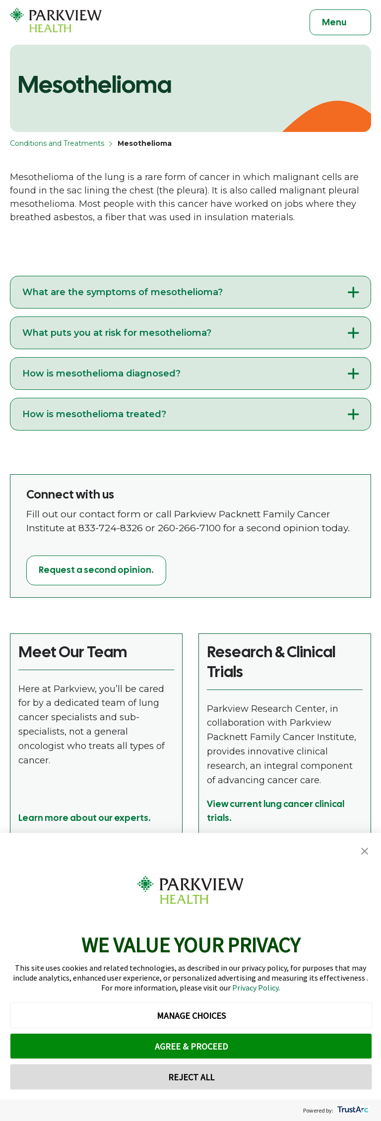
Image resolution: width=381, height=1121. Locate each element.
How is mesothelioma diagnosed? (101, 373)
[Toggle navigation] (340, 22)
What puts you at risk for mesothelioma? (116, 332)
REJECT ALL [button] (191, 1077)
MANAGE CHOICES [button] (191, 1015)
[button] (365, 851)
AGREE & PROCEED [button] (191, 1046)
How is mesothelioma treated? (94, 414)
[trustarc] (352, 1110)
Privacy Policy (255, 988)
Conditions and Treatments (57, 143)
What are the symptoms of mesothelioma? (122, 292)
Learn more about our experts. (84, 817)
